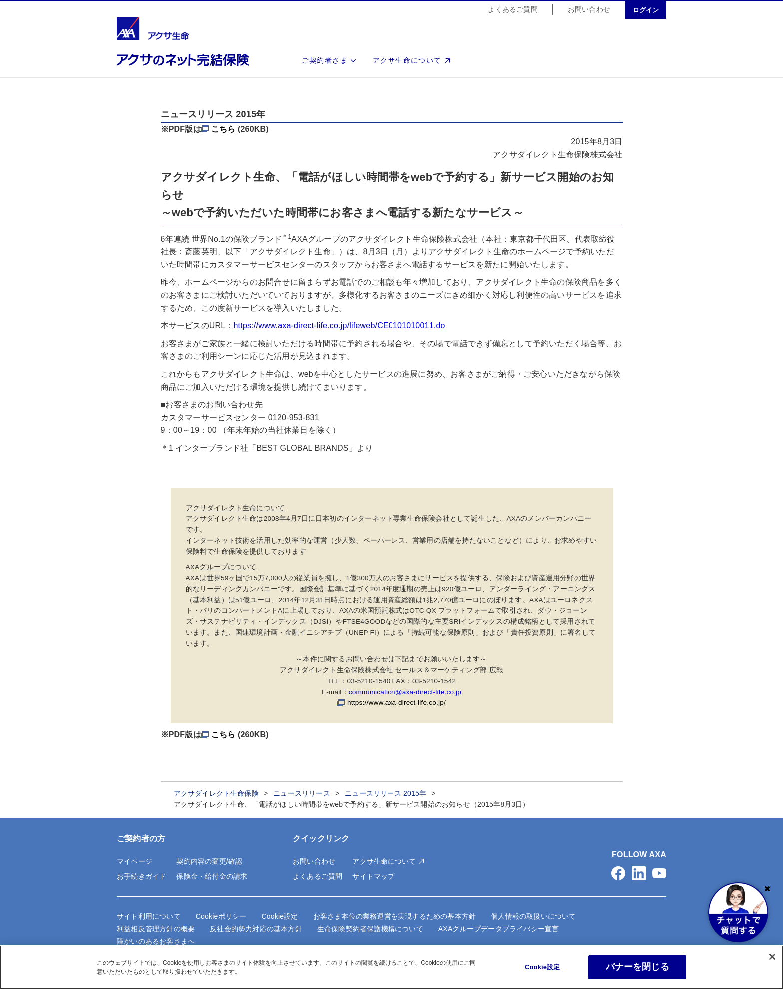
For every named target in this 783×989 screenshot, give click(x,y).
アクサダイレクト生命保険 (216, 793)
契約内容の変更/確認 (209, 861)
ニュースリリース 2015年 (385, 793)
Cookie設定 (279, 916)
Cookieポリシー (221, 916)
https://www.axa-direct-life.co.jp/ (396, 702)
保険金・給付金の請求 (211, 876)
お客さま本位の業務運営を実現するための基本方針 (394, 916)
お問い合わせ (589, 10)
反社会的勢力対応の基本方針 (256, 929)
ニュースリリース (301, 793)
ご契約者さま (325, 61)
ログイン (646, 10)
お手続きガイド (141, 876)
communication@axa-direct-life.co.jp (405, 692)
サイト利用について (149, 916)
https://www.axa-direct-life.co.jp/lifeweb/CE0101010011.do (339, 325)
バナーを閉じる (637, 967)
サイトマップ (373, 876)
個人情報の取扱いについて (533, 916)
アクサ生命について (407, 61)
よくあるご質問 (512, 10)
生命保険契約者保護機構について (370, 929)
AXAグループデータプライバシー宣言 (498, 929)
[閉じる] (772, 957)
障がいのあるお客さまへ (156, 941)
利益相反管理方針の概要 (156, 929)
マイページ (134, 861)
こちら (223, 129)
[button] (618, 873)
